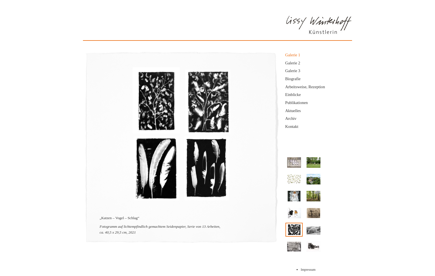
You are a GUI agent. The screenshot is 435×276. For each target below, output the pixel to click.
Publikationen (296, 102)
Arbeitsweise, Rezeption (305, 87)
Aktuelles (293, 110)
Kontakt (291, 126)
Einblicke (293, 94)
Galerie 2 (292, 63)
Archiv (291, 118)
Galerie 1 (292, 55)
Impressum (308, 270)
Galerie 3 (292, 71)
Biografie (292, 79)
